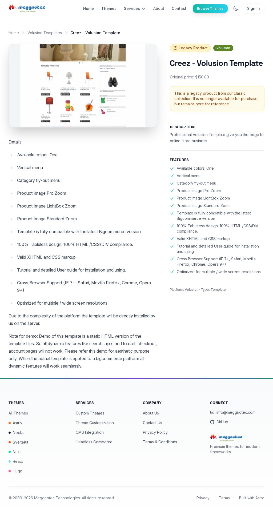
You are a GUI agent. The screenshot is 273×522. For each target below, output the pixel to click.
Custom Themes (90, 413)
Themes (109, 8)
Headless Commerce (94, 442)
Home (88, 8)
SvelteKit (18, 442)
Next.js (17, 432)
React (16, 461)
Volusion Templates (44, 32)
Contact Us (152, 422)
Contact (179, 8)
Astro (15, 423)
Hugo (15, 471)
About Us (151, 413)
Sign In (253, 8)
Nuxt (15, 451)
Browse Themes (210, 8)
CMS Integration (90, 432)
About (158, 8)
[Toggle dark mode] (235, 8)
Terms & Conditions (160, 442)
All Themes (18, 413)
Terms (224, 498)
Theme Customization (95, 422)
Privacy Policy (155, 432)
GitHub (219, 422)
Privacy (203, 498)
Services (135, 8)
